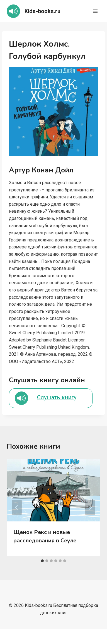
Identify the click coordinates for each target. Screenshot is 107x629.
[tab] (42, 560)
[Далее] (90, 507)
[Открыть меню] (95, 11)
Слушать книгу (56, 397)
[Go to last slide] (17, 507)
